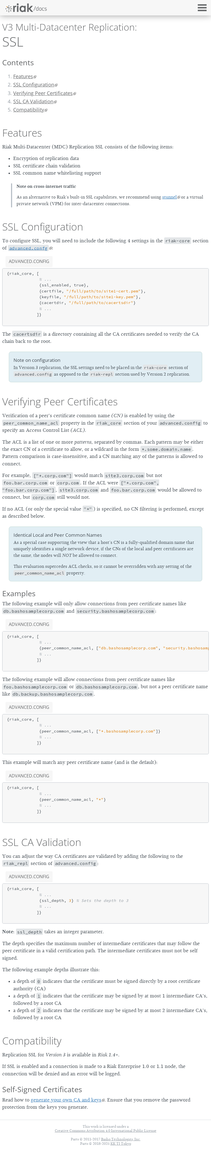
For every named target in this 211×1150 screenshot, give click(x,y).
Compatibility (31, 1041)
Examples (19, 593)
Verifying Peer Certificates (43, 93)
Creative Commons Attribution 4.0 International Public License (105, 1131)
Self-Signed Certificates (42, 1089)
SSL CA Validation (33, 101)
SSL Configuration (33, 84)
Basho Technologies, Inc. (120, 1139)
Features (23, 76)
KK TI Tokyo (120, 1143)
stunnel (169, 197)
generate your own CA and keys (66, 1100)
